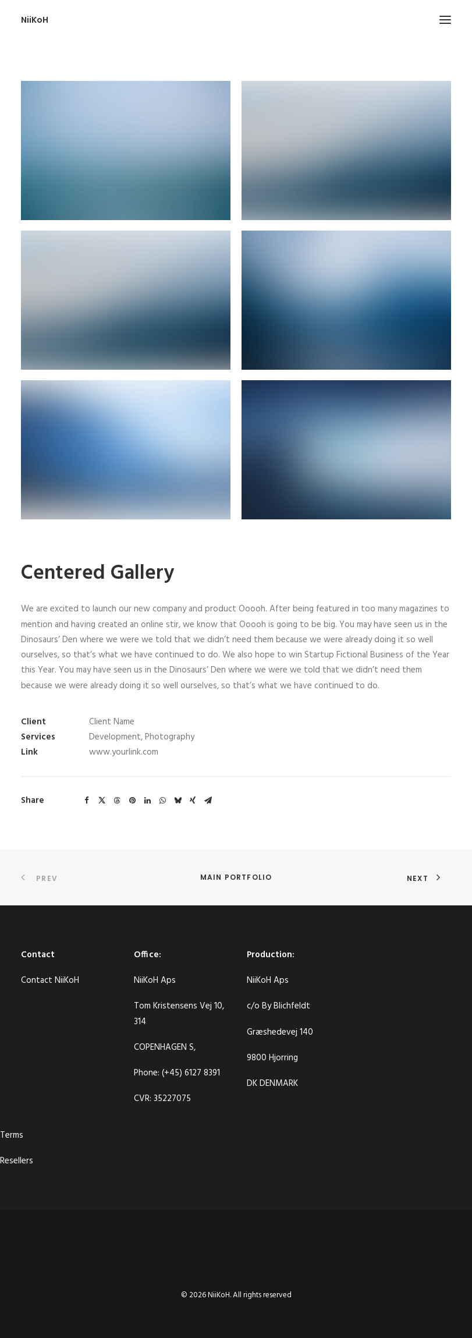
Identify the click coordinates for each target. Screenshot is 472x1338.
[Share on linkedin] (147, 800)
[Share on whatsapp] (162, 800)
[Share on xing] (193, 800)
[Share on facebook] (87, 800)
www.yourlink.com (123, 752)
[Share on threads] (117, 800)
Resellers (16, 1161)
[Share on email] (208, 800)
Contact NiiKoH (50, 980)
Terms (11, 1135)
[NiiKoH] (34, 20)
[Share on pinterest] (132, 800)
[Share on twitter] (102, 800)
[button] (445, 20)
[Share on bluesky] (177, 800)
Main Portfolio (236, 877)
